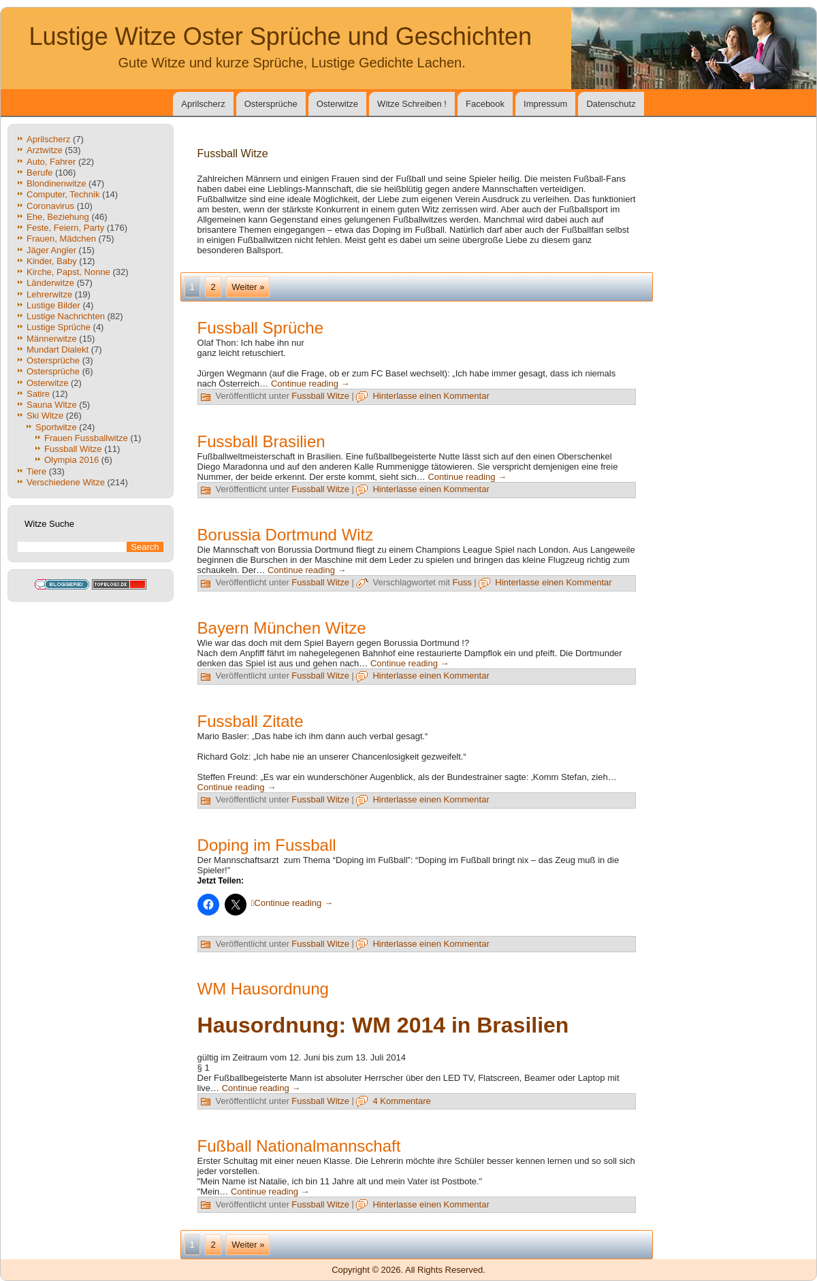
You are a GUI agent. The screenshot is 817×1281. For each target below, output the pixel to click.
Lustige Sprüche (59, 327)
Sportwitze (56, 427)
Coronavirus (50, 206)
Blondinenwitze (56, 183)
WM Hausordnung (263, 988)
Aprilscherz (203, 104)
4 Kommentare (401, 1101)
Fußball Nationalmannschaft (299, 1146)
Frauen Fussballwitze (86, 438)
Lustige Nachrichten (66, 316)
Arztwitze (45, 150)
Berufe (39, 172)
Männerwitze (52, 339)
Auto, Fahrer (51, 162)
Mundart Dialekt (58, 349)
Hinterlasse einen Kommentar (430, 396)
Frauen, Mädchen (61, 238)
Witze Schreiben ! (412, 104)
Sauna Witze (52, 405)
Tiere (36, 471)
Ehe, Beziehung (58, 217)
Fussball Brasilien (261, 441)
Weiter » (247, 287)
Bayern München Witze (281, 628)
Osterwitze (337, 104)
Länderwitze (50, 283)
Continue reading (310, 383)
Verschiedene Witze (66, 482)
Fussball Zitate (250, 721)
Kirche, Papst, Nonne (68, 272)
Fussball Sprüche (260, 328)
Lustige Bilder (53, 305)
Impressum (545, 104)
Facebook (485, 104)
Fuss (462, 582)
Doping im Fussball (266, 845)
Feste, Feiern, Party (65, 228)
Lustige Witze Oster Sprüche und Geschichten (280, 36)
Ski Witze (45, 415)
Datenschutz (610, 104)
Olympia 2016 (71, 460)
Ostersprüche (271, 104)
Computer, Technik (63, 194)
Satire (38, 394)
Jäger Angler (51, 250)
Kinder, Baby (52, 261)
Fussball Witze (73, 449)
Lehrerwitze (49, 294)
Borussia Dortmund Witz (285, 534)
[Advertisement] (476, 343)
